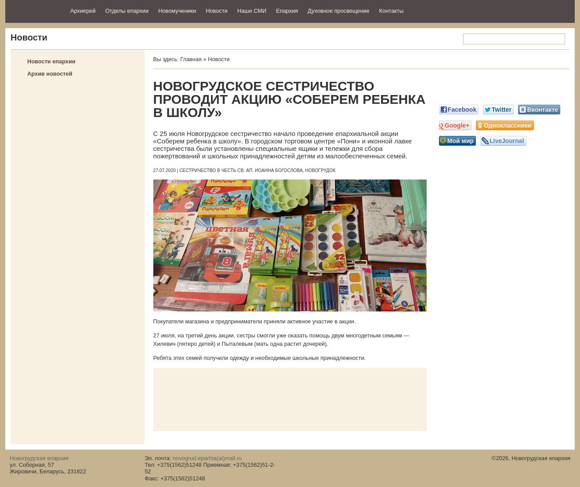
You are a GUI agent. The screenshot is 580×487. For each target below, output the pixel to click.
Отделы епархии (127, 10)
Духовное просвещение (339, 10)
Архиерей (83, 10)
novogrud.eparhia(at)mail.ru (207, 458)
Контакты (391, 10)
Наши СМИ (251, 10)
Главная (191, 59)
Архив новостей (49, 73)
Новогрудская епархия (35, 10)
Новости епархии (51, 61)
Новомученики (177, 10)
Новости (217, 10)
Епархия (287, 10)
